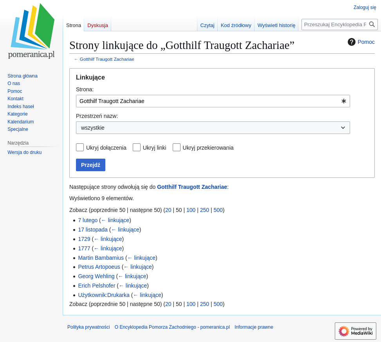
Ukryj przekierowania (208, 148)
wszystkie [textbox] (93, 128)
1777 (84, 248)
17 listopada (93, 229)
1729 (84, 239)
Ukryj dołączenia (106, 148)
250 (204, 210)
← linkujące (115, 220)
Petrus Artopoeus (99, 267)
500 (218, 210)
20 (168, 210)
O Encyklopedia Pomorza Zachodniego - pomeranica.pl (172, 327)
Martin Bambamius (101, 258)
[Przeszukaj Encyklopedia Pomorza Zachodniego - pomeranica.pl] (340, 24)
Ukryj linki (154, 148)
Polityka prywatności (88, 327)
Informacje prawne (254, 327)
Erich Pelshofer (96, 285)
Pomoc (360, 42)
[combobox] (213, 101)
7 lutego (88, 220)
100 (190, 210)
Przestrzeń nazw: (97, 116)
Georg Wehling (96, 276)
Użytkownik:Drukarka (103, 295)
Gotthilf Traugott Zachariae (107, 59)
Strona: (85, 89)
